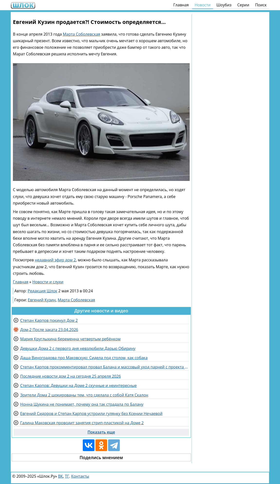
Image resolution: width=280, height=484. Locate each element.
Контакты (80, 476)
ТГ (67, 476)
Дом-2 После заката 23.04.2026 (49, 329)
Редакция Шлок (42, 291)
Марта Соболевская (81, 34)
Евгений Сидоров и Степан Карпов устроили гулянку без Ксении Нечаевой (91, 413)
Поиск (261, 5)
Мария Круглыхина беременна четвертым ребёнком (70, 339)
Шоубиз (224, 5)
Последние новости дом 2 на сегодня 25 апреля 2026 (70, 376)
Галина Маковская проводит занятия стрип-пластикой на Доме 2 (82, 422)
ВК (60, 476)
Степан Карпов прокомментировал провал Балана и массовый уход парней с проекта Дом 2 (104, 367)
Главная (181, 5)
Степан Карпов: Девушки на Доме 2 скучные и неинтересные (78, 385)
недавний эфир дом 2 (55, 260)
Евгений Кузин (42, 300)
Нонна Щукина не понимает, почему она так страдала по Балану (81, 404)
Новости (203, 5)
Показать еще (101, 432)
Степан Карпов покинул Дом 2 (49, 320)
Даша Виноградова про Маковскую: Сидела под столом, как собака (84, 357)
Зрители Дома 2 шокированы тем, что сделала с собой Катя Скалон (84, 395)
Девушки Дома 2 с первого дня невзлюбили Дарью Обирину (77, 348)
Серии (243, 5)
